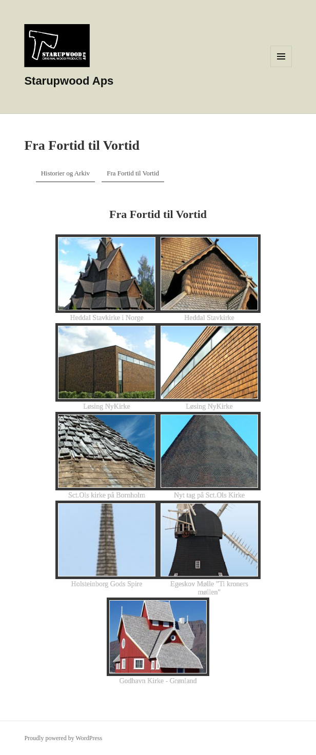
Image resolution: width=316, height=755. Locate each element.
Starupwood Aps (68, 80)
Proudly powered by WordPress (63, 738)
